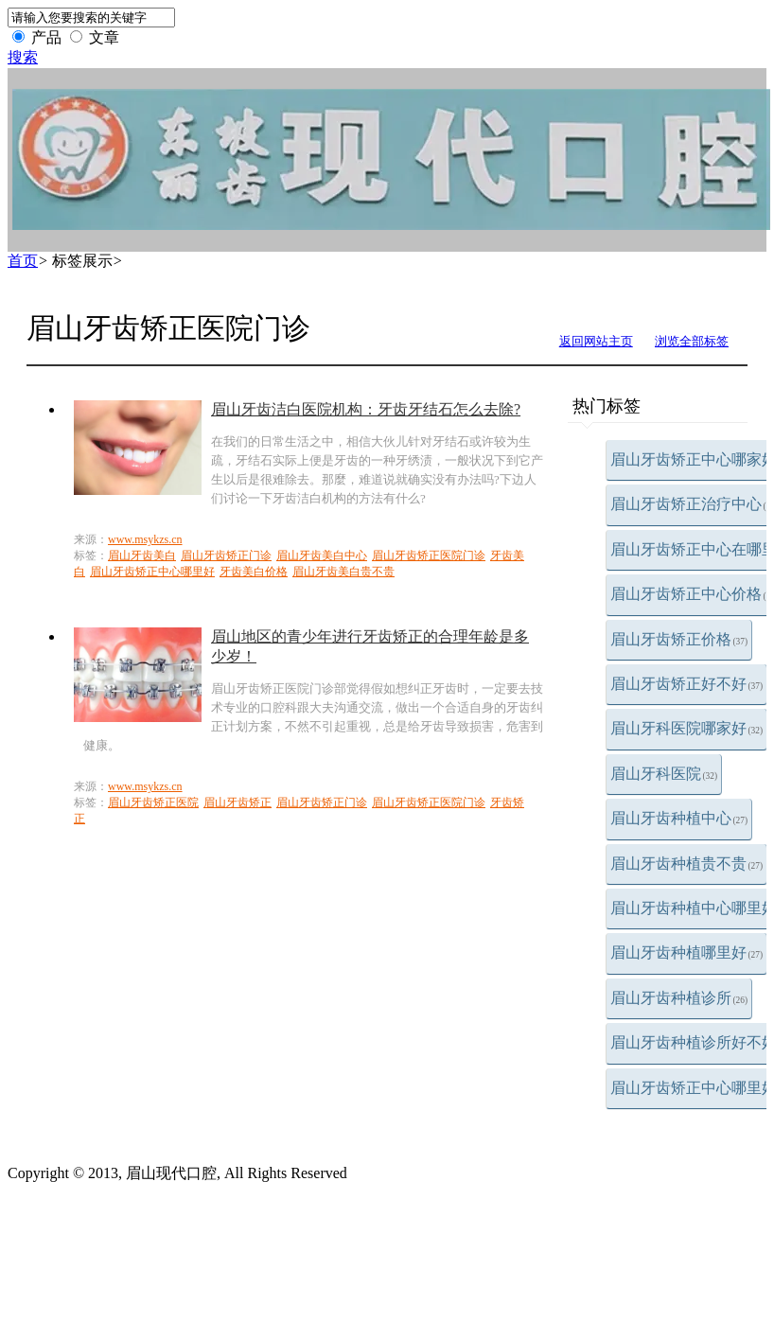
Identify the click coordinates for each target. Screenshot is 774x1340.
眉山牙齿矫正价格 (679, 639)
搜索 (23, 57)
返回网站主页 (596, 341)
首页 (23, 261)
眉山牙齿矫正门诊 (226, 555)
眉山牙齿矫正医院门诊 (428, 555)
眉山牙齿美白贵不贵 (343, 571)
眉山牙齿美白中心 (321, 555)
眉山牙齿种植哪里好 (687, 952)
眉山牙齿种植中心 (679, 818)
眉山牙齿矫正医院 (153, 802)
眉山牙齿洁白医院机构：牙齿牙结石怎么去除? (365, 409)
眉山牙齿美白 (142, 555)
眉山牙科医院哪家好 (687, 728)
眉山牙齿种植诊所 (679, 998)
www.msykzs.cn (145, 539)
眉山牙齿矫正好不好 (687, 684)
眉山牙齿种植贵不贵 (687, 863)
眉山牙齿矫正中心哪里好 (152, 571)
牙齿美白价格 (254, 571)
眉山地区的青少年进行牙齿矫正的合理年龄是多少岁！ (370, 646)
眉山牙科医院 (664, 774)
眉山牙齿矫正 (237, 802)
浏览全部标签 (692, 341)
